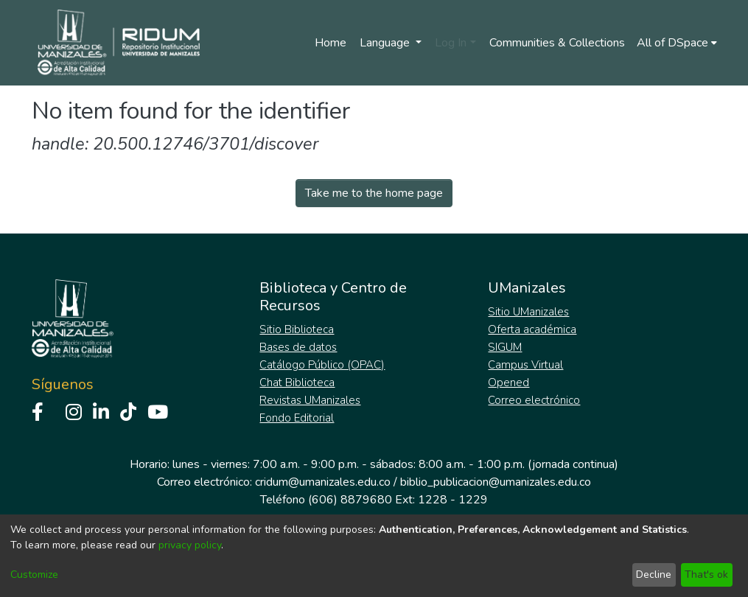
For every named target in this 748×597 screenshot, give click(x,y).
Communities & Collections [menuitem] (557, 43)
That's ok (706, 575)
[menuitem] (677, 42)
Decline (653, 575)
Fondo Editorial (296, 418)
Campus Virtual (525, 364)
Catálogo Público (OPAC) (322, 364)
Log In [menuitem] (450, 43)
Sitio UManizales (528, 311)
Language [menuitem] (386, 43)
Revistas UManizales (309, 400)
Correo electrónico (534, 400)
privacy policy (189, 545)
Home (330, 43)
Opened (508, 382)
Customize (34, 575)
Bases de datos (298, 347)
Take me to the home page (374, 193)
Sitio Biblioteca (296, 329)
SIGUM (505, 347)
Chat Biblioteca (297, 382)
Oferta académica (532, 329)
